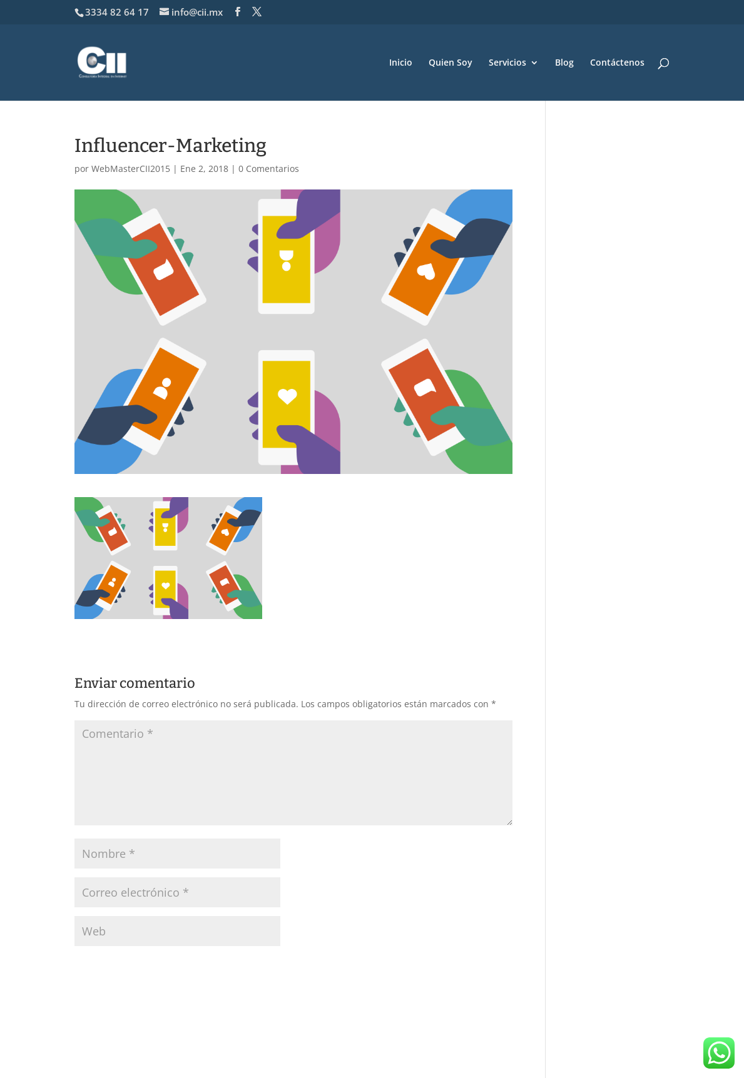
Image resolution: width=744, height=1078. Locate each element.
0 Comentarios (268, 168)
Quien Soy (450, 63)
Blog (564, 63)
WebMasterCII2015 (130, 168)
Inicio (400, 63)
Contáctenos (617, 63)
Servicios (507, 63)
